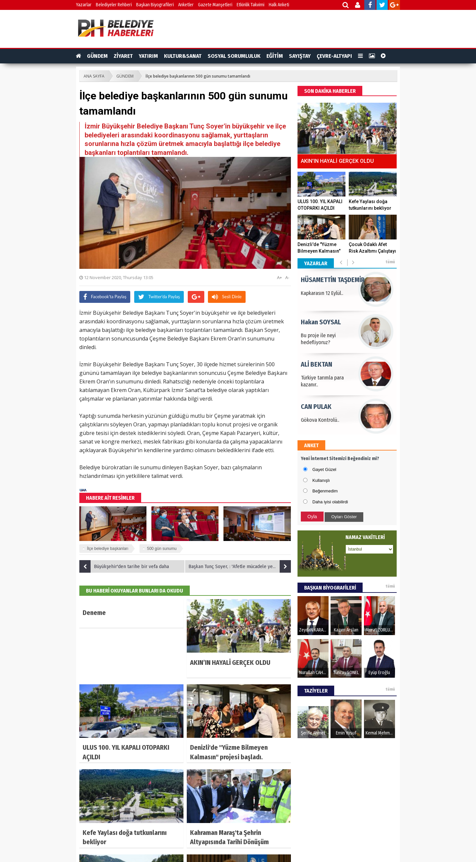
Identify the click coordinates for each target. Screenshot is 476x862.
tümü (390, 262)
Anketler (186, 5)
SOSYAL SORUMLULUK (234, 56)
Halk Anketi (279, 5)
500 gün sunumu (162, 548)
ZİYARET (123, 56)
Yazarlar (84, 5)
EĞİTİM (274, 56)
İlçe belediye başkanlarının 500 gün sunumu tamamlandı (197, 76)
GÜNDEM (97, 56)
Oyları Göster (344, 516)
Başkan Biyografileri (155, 5)
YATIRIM (148, 56)
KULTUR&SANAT (183, 56)
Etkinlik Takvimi (250, 5)
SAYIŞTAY (300, 56)
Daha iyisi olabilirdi (330, 501)
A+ (279, 277)
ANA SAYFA (94, 76)
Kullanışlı (321, 480)
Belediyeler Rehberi (114, 5)
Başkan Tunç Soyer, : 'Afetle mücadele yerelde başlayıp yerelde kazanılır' (239, 566)
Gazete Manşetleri (215, 5)
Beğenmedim (325, 490)
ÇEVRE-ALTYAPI (334, 56)
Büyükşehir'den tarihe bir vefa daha (124, 566)
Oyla (312, 516)
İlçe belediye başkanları (107, 548)
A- (287, 277)
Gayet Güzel (324, 469)
